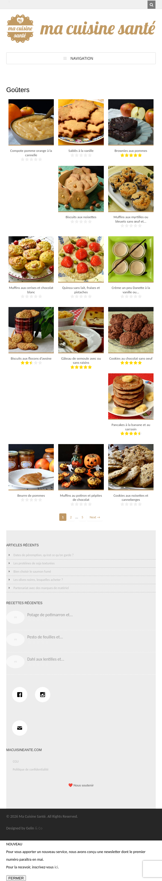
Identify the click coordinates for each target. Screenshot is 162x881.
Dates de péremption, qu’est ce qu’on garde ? (43, 555)
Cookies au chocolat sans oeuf (130, 358)
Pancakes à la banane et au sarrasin (130, 427)
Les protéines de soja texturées (34, 563)
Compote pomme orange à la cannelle (31, 153)
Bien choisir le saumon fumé (32, 571)
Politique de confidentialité (31, 769)
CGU (16, 761)
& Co (39, 828)
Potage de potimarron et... (50, 614)
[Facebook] (21, 694)
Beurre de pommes (31, 495)
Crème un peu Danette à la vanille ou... (131, 290)
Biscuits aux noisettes (81, 217)
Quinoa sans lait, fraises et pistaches (81, 290)
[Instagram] (44, 694)
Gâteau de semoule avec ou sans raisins (81, 360)
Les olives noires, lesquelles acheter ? (38, 580)
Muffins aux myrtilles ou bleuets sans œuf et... (131, 219)
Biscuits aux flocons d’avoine (31, 358)
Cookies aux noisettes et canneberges (130, 497)
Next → (95, 517)
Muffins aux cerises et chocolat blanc (31, 290)
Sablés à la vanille (80, 151)
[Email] (21, 728)
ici (56, 867)
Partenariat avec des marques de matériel (41, 588)
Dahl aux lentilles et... (45, 659)
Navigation (81, 58)
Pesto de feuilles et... (45, 637)
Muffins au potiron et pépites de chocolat (81, 497)
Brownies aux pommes (130, 151)
